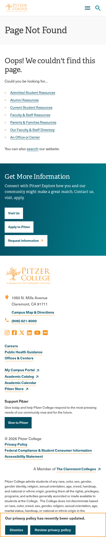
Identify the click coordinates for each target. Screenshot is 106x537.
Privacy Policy (16, 444)
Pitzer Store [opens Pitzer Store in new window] (14, 388)
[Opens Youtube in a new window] (37, 332)
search (32, 148)
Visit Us (14, 213)
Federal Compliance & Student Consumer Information (48, 450)
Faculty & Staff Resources (30, 115)
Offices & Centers (19, 357)
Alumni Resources (24, 100)
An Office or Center (25, 137)
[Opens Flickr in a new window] (45, 332)
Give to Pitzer (18, 422)
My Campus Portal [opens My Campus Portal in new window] (20, 369)
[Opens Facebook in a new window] (14, 332)
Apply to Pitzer (19, 226)
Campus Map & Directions (33, 312)
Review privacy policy (53, 530)
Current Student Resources (31, 107)
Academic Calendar (20, 382)
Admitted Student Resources (32, 92)
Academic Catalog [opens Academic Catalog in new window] (19, 376)
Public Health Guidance (24, 351)
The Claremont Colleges (76, 468)
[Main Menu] (87, 8)
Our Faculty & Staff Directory (32, 129)
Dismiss (16, 530)
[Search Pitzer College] (97, 8)
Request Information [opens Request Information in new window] (23, 240)
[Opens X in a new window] (22, 332)
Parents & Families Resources (33, 122)
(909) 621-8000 (24, 320)
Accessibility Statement (24, 456)
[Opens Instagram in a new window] (7, 332)
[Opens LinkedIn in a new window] (29, 332)
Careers (11, 345)
